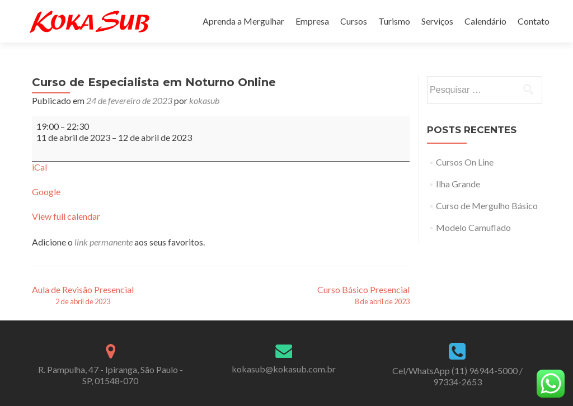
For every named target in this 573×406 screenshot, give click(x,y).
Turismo (394, 21)
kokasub (204, 100)
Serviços (437, 21)
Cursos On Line (465, 162)
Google (46, 191)
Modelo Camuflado (473, 227)
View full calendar (66, 216)
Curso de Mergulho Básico (487, 205)
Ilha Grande (458, 183)
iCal (39, 167)
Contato (533, 21)
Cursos (353, 21)
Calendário (485, 21)
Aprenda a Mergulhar (243, 21)
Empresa (312, 21)
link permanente (103, 242)
